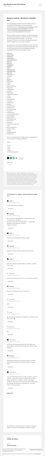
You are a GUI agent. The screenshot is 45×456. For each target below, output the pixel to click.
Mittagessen (24, 173)
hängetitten (10, 56)
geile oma (9, 61)
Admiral (32, 173)
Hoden (13, 178)
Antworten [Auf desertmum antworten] (10, 350)
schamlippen (10, 64)
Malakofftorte (20, 179)
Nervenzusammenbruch (23, 180)
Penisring (21, 181)
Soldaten (24, 183)
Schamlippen (34, 181)
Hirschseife (9, 178)
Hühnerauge (23, 178)
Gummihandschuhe (20, 176)
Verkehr (23, 184)
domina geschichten (12, 60)
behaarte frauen (11, 69)
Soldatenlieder (29, 183)
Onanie (10, 181)
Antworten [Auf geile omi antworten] (10, 334)
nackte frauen (10, 55)
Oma (8, 181)
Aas (29, 173)
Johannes (28, 178)
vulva (8, 68)
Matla (19, 173)
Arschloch (13, 174)
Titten (15, 184)
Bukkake (33, 174)
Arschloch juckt (18, 174)
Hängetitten (27, 176)
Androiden (9, 174)
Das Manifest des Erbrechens (14, 4)
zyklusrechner (10, 58)
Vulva (26, 184)
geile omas (9, 53)
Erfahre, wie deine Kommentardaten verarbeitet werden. (21, 427)
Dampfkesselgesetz (13, 175)
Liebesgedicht (9, 179)
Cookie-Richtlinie (37, 453)
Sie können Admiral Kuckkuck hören (22, 30)
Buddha (30, 174)
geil (7, 176)
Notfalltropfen (31, 180)
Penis (18, 181)
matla (10, 201)
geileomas (9, 63)
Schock (19, 183)
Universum (19, 184)
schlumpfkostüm (11, 71)
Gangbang (34, 175)
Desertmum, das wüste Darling (25, 27)
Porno (24, 181)
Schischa (8, 183)
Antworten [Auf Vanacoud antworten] (10, 281)
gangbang (9, 66)
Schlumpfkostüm (14, 183)
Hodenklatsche (17, 178)
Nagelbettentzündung (14, 180)
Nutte (35, 180)
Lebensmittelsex (33, 178)
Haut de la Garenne (33, 176)
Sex (21, 183)
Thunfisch (34, 183)
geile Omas (11, 176)
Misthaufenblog (27, 179)
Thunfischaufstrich (10, 184)
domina (9, 79)
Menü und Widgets (40, 6)
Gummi (15, 176)
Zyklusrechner (30, 184)
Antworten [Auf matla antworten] (10, 208)
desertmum (20, 175)
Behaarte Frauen (25, 174)
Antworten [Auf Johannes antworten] (10, 228)
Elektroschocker (29, 175)
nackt (31, 179)
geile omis (9, 73)
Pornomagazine (29, 181)
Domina (24, 175)
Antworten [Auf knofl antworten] (10, 321)
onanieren (14, 181)
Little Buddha (15, 179)
